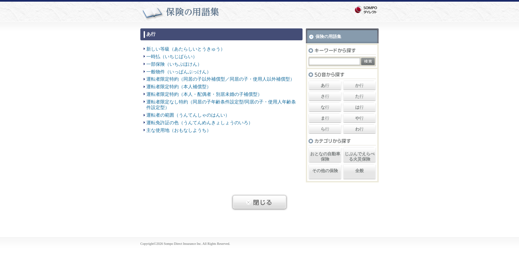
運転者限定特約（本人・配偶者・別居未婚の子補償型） (204, 94)
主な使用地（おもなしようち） (178, 130)
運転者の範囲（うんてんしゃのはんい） (188, 115)
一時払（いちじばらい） (171, 56)
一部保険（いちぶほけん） (174, 64)
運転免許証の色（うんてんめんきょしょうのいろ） (199, 122)
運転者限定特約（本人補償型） (178, 86)
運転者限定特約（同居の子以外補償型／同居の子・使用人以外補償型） (220, 79)
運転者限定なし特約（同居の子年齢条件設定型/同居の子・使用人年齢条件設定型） (221, 104)
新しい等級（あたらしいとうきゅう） (185, 49)
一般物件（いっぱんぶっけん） (178, 71)
